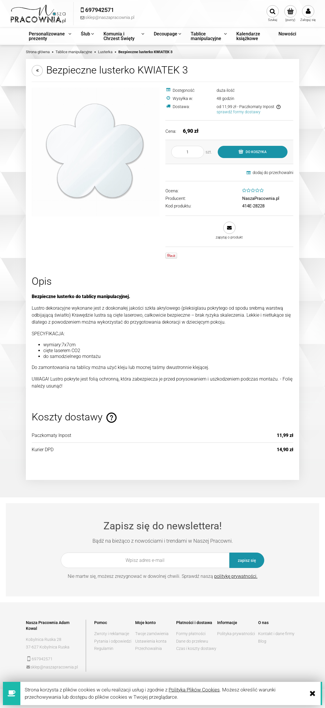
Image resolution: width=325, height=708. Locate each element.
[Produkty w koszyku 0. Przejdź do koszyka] (290, 13)
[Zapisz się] (246, 560)
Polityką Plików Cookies (194, 690)
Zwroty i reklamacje (111, 633)
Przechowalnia (148, 648)
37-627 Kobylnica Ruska (47, 647)
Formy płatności (191, 633)
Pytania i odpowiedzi (112, 641)
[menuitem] (50, 36)
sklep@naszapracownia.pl (54, 667)
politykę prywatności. (236, 576)
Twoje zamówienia (152, 633)
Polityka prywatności (236, 633)
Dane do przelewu (192, 641)
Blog (262, 641)
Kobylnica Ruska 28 (43, 639)
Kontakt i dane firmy (276, 633)
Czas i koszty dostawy (196, 648)
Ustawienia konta (151, 641)
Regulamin (103, 648)
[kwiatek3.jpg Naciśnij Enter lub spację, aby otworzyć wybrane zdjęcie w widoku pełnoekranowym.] (96, 152)
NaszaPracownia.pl (260, 198)
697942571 (42, 659)
